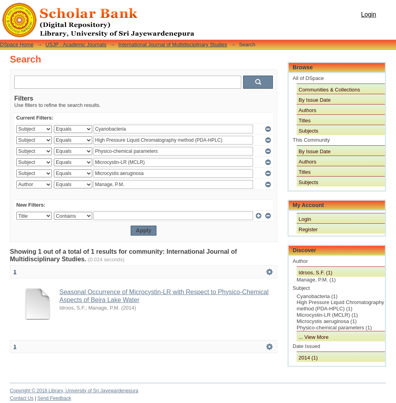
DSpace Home (17, 45)
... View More (314, 337)
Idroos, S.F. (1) (315, 273)
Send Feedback (54, 398)
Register (308, 229)
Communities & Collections (329, 90)
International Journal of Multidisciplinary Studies (172, 45)
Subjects (308, 131)
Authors (307, 110)
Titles (305, 121)
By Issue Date (315, 100)
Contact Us (22, 398)
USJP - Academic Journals (76, 45)
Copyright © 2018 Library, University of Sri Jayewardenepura (74, 390)
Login (368, 14)
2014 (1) (308, 358)
